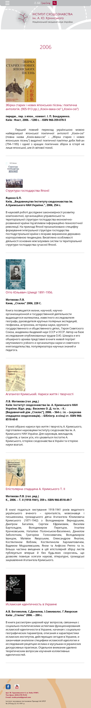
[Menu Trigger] (7, 3)
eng (48, 3)
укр (44, 3)
